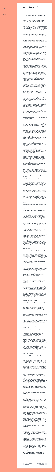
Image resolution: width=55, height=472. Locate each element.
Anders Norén (36, 470)
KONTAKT (5, 14)
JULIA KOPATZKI (8, 6)
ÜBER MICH (5, 11)
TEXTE (4, 13)
